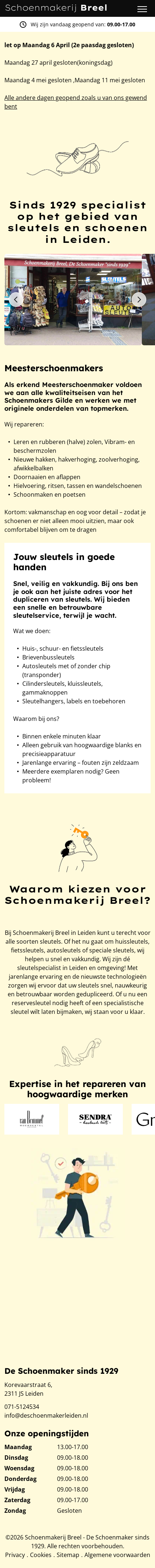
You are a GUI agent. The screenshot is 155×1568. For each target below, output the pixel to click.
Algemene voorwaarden (117, 1555)
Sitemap (68, 1555)
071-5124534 (21, 1407)
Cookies (41, 1555)
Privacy (15, 1555)
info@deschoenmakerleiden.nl (46, 1415)
